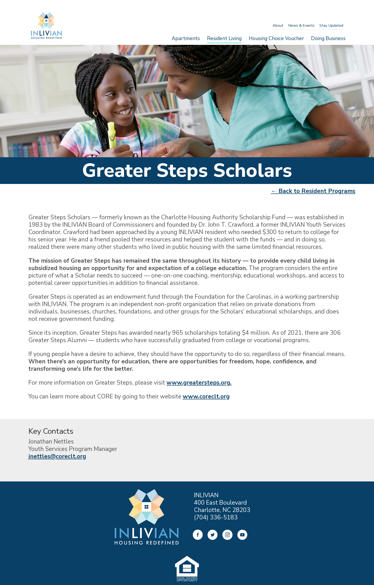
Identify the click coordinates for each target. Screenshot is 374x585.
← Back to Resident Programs (313, 191)
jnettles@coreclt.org (57, 456)
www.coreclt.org (206, 396)
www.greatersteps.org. (199, 383)
